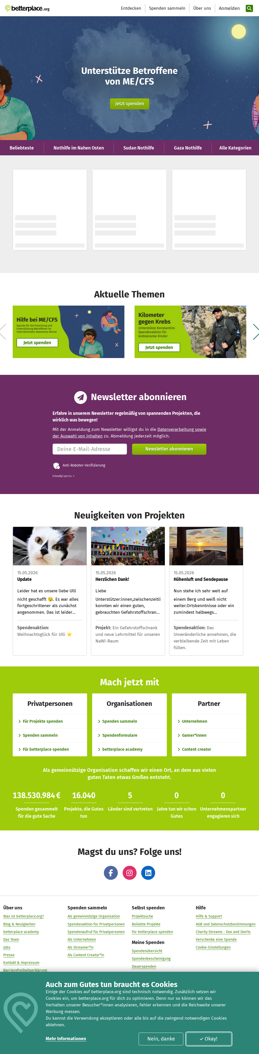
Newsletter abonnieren (169, 449)
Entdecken (131, 8)
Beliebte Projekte (146, 925)
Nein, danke (161, 1039)
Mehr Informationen (66, 1039)
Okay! (208, 1039)
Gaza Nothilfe (188, 148)
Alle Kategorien (235, 148)
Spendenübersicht (147, 952)
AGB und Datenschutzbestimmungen (225, 925)
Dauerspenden (144, 968)
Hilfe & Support (209, 917)
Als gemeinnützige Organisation (94, 917)
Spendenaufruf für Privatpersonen (96, 933)
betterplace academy (21, 933)
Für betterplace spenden (152, 933)
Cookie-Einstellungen (213, 948)
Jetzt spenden (129, 103)
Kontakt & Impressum (21, 964)
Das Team (11, 941)
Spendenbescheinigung (151, 960)
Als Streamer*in (80, 948)
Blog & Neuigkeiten (19, 925)
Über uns (202, 8)
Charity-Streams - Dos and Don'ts (223, 933)
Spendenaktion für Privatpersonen (96, 925)
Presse (8, 956)
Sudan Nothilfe (138, 148)
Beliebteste (22, 148)
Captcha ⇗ (63, 476)
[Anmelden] (228, 8)
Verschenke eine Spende (216, 941)
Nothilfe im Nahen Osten (79, 148)
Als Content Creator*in (86, 956)
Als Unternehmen (82, 941)
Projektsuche (142, 917)
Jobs (6, 948)
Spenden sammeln (167, 8)
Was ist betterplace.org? (23, 917)
